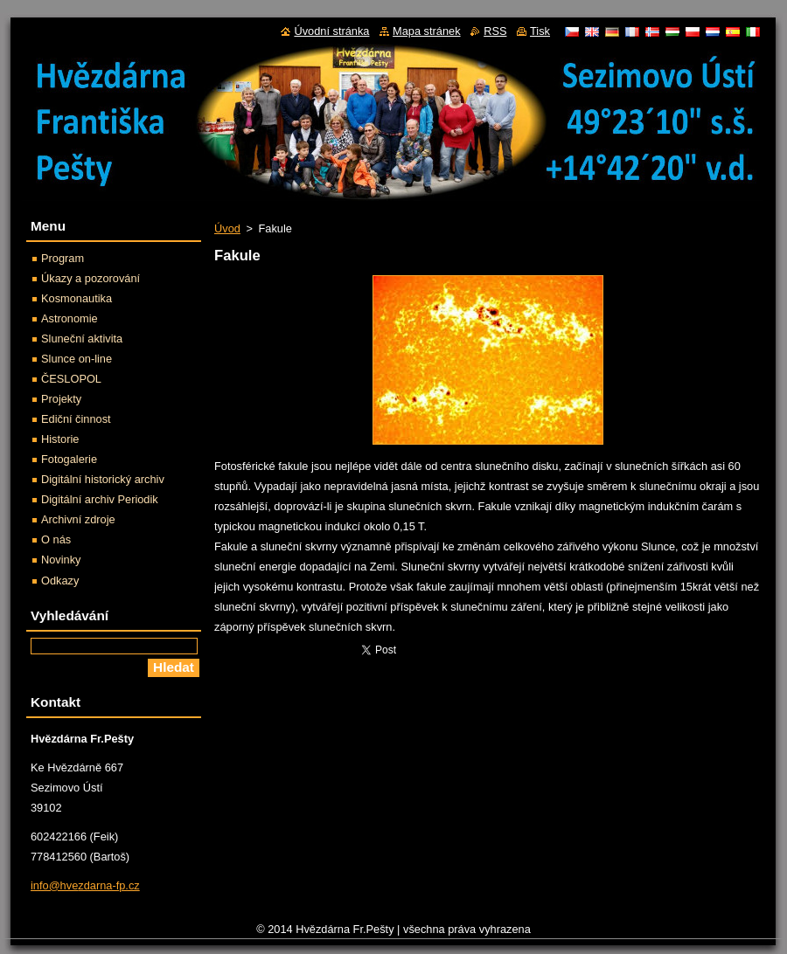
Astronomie (69, 318)
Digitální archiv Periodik (99, 499)
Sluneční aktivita (81, 338)
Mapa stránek (427, 31)
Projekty (61, 398)
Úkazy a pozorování (90, 278)
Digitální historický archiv (102, 479)
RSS (495, 31)
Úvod (227, 228)
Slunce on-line (76, 358)
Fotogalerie (69, 459)
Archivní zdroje (78, 519)
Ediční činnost (76, 418)
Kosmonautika (76, 298)
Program (62, 258)
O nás (56, 539)
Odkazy (60, 580)
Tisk (540, 31)
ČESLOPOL (71, 378)
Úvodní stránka (331, 31)
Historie (60, 439)
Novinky (61, 559)
